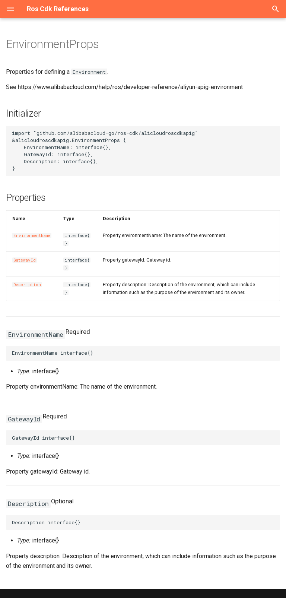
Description (27, 284)
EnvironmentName (31, 235)
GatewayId (24, 260)
